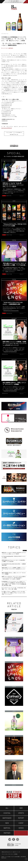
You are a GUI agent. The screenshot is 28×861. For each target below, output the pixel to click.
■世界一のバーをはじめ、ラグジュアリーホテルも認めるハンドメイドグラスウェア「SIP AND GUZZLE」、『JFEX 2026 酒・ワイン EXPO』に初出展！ (14, 578)
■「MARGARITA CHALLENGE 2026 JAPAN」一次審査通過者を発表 (14, 564)
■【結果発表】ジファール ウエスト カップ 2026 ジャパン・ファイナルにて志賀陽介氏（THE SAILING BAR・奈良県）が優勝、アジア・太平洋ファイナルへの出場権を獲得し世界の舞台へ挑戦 (14, 583)
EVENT (21, 823)
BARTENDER (7, 818)
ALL (7, 808)
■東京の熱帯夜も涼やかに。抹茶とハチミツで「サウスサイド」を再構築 (14, 573)
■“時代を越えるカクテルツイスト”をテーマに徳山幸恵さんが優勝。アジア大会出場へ (13, 561)
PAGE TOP (26, 859)
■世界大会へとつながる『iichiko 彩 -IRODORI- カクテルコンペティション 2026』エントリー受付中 (14, 553)
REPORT (21, 818)
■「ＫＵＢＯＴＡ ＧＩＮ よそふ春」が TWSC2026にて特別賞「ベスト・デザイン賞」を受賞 (14, 588)
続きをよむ (21, 195)
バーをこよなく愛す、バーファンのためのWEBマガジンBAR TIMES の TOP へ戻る (14, 133)
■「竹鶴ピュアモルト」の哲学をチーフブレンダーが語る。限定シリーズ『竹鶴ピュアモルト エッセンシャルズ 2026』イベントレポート (13, 593)
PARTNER (7, 833)
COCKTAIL (7, 813)
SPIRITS (21, 813)
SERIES (21, 828)
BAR (21, 808)
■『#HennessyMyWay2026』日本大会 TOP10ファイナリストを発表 (13, 557)
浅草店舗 (16, 845)
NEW (7, 823)
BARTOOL (7, 828)
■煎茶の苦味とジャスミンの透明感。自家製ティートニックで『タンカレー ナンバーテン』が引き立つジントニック (14, 569)
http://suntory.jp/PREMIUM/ (6, 128)
